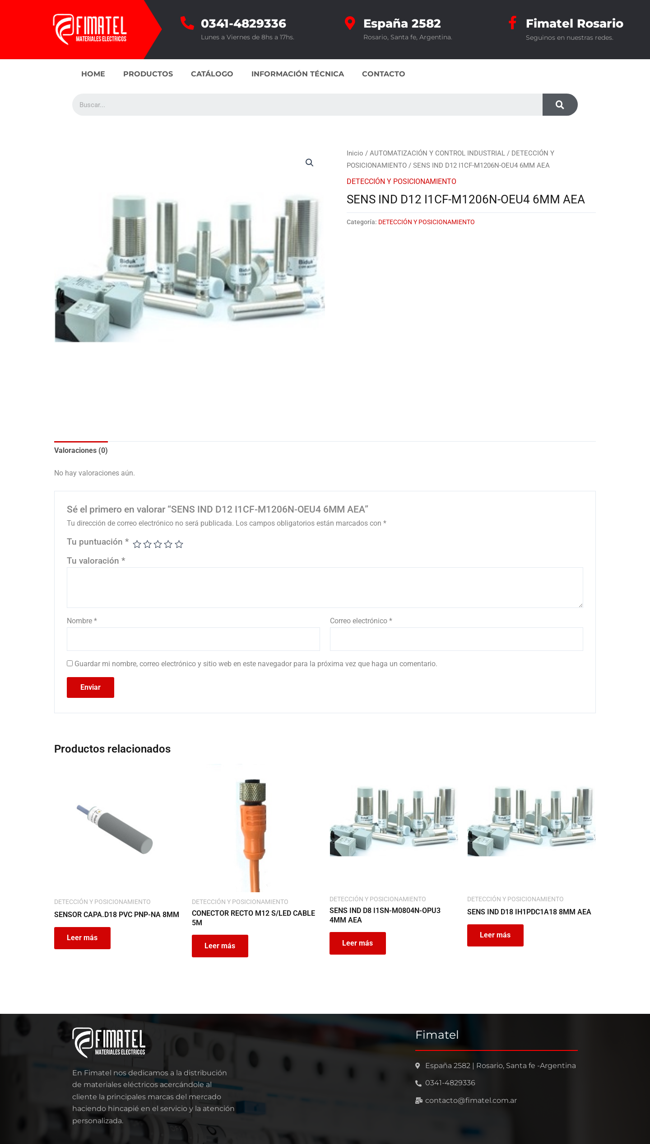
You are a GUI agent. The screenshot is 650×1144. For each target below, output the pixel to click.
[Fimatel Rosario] (512, 22)
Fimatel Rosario (574, 23)
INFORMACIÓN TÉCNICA (297, 73)
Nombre (82, 621)
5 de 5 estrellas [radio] (179, 544)
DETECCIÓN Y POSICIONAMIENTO (401, 181)
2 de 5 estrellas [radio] (148, 544)
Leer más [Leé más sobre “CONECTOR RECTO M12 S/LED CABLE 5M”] (220, 946)
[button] (310, 162)
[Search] (560, 104)
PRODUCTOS (148, 73)
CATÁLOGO (212, 73)
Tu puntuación (98, 542)
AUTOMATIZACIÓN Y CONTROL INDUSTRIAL (437, 153)
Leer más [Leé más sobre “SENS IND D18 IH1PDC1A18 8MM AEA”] (496, 935)
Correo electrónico (361, 621)
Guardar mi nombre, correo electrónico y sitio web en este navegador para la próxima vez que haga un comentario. (255, 663)
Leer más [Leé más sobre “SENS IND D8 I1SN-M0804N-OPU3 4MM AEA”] (358, 943)
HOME (93, 73)
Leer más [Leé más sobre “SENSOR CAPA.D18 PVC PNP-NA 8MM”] (83, 938)
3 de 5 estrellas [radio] (158, 544)
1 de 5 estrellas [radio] (137, 544)
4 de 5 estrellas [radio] (168, 544)
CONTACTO (383, 73)
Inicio (355, 153)
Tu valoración (96, 560)
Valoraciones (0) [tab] (81, 450)
